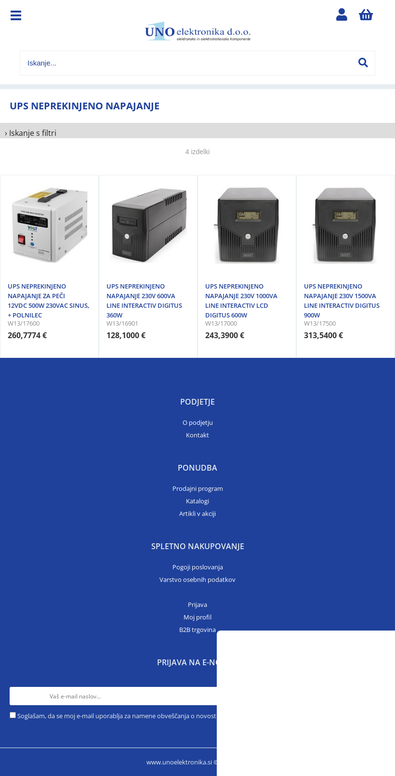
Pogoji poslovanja (197, 567)
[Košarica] (365, 17)
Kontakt (197, 435)
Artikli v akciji (197, 513)
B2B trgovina (197, 629)
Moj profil (197, 617)
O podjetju (198, 422)
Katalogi (197, 501)
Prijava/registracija (341, 17)
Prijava (197, 604)
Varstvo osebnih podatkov (197, 579)
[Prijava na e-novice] (376, 696)
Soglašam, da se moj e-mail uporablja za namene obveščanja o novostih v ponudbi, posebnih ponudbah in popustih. (183, 715)
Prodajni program (197, 488)
